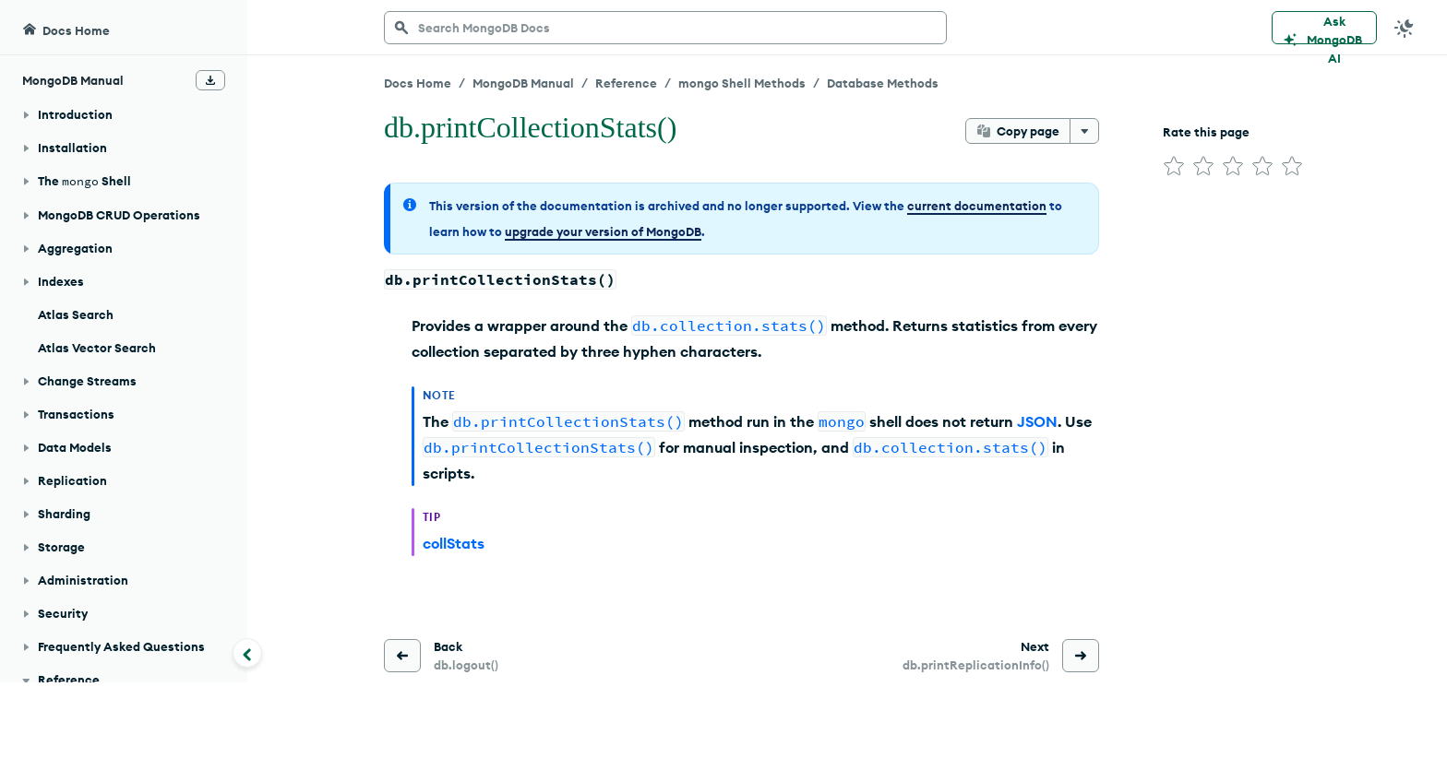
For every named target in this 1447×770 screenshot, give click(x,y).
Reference (626, 83)
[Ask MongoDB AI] (1324, 27)
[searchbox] (665, 27)
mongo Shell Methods (742, 83)
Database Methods (883, 83)
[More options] (1084, 131)
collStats (453, 543)
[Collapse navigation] (247, 653)
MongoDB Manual (523, 83)
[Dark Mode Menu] (1404, 28)
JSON (1037, 421)
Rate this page (1206, 131)
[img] (1174, 166)
